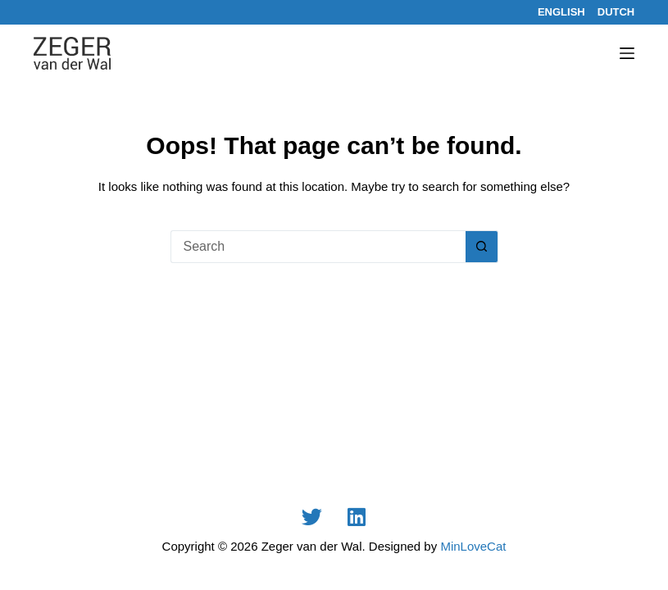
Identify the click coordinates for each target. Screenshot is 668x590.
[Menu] (627, 53)
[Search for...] (318, 246)
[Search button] (482, 246)
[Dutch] (616, 11)
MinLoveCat (473, 546)
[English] (561, 11)
